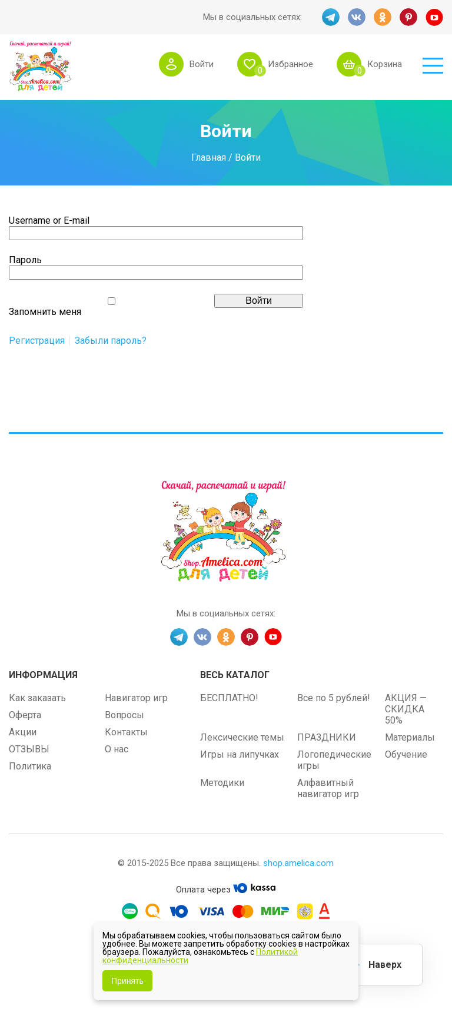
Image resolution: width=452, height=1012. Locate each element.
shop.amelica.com (298, 863)
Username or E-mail (49, 220)
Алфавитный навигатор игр (328, 788)
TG (331, 17)
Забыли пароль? (111, 341)
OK (382, 17)
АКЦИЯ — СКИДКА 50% (406, 709)
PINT (408, 17)
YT (434, 17)
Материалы (410, 737)
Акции (22, 732)
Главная (208, 157)
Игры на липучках (239, 754)
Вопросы (124, 715)
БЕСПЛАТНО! (229, 698)
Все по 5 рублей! (333, 698)
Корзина (384, 64)
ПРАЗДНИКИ (326, 737)
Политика (30, 766)
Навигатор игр (136, 698)
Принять (127, 981)
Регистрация (37, 341)
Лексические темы (242, 737)
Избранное (290, 64)
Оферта (25, 715)
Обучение (406, 754)
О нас (116, 749)
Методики (222, 782)
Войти (202, 64)
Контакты (126, 732)
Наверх (384, 964)
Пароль (25, 260)
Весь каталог (235, 675)
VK (356, 17)
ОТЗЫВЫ (29, 749)
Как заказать (37, 698)
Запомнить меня (45, 311)
